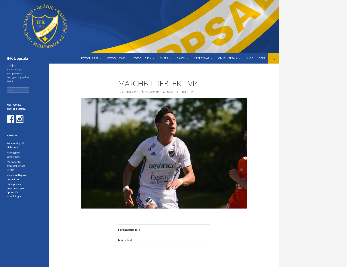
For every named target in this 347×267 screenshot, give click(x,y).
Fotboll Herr (89, 58)
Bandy (181, 58)
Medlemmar (201, 58)
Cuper (164, 58)
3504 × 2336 (152, 92)
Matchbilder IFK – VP (180, 92)
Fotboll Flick (142, 58)
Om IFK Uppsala (227, 58)
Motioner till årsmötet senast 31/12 (16, 165)
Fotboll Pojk (116, 58)
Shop (249, 58)
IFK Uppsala (17, 58)
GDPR (262, 58)
